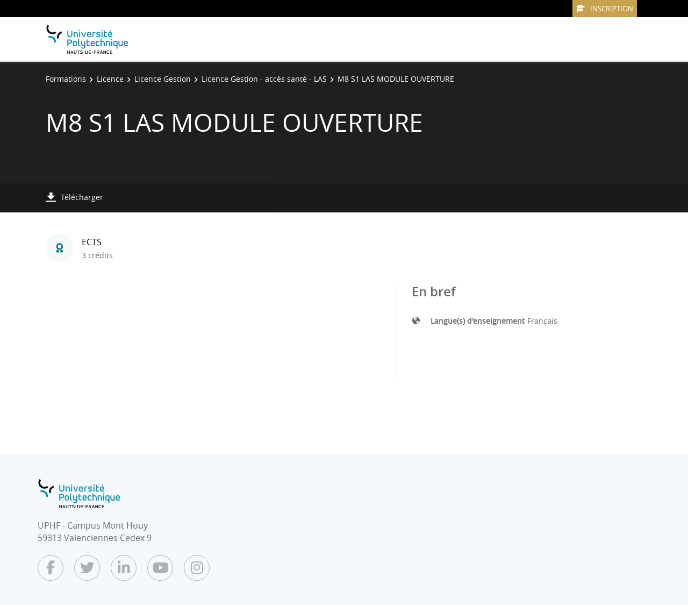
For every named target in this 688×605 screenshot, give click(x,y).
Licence (110, 79)
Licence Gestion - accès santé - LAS (264, 79)
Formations (66, 79)
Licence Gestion (162, 79)
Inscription (604, 8)
